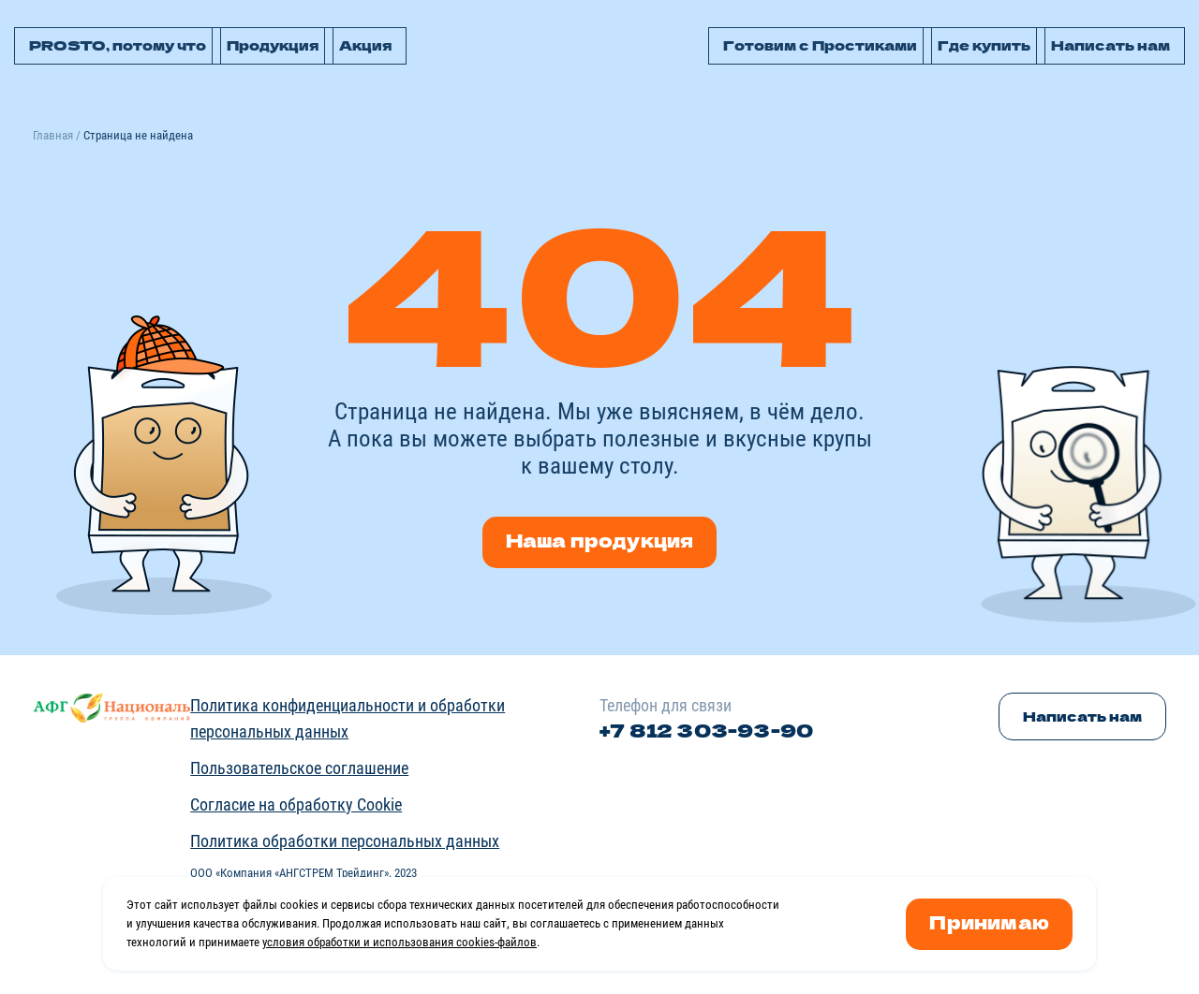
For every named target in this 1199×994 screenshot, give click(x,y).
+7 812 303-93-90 (706, 729)
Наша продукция (600, 539)
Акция (365, 44)
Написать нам (1110, 44)
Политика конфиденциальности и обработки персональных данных (347, 718)
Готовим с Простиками (820, 44)
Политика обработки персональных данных (344, 841)
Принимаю (989, 921)
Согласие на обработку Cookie (296, 804)
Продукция (272, 44)
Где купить (984, 44)
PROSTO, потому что (117, 44)
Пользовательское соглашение (299, 768)
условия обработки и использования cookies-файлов (399, 942)
